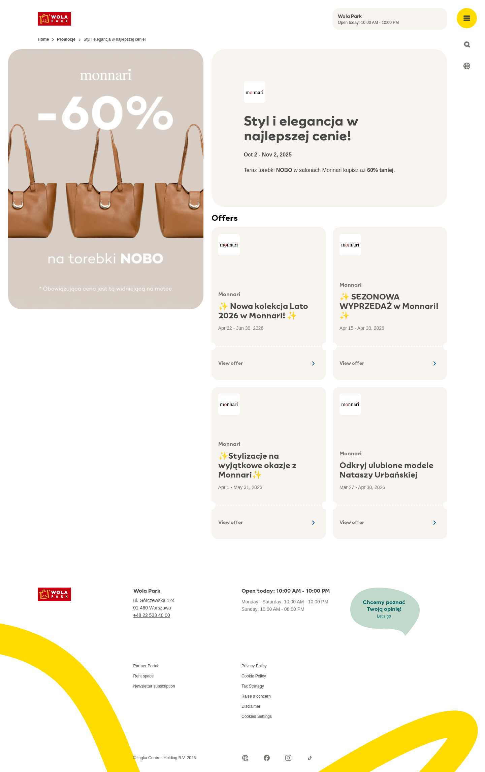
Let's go (384, 616)
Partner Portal (145, 666)
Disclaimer (250, 706)
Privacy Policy (254, 666)
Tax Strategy (252, 686)
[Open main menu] (467, 18)
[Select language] (467, 66)
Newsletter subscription (154, 686)
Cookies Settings (256, 716)
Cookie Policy (253, 676)
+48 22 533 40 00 (151, 615)
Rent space (143, 676)
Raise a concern (256, 696)
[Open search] (467, 44)
